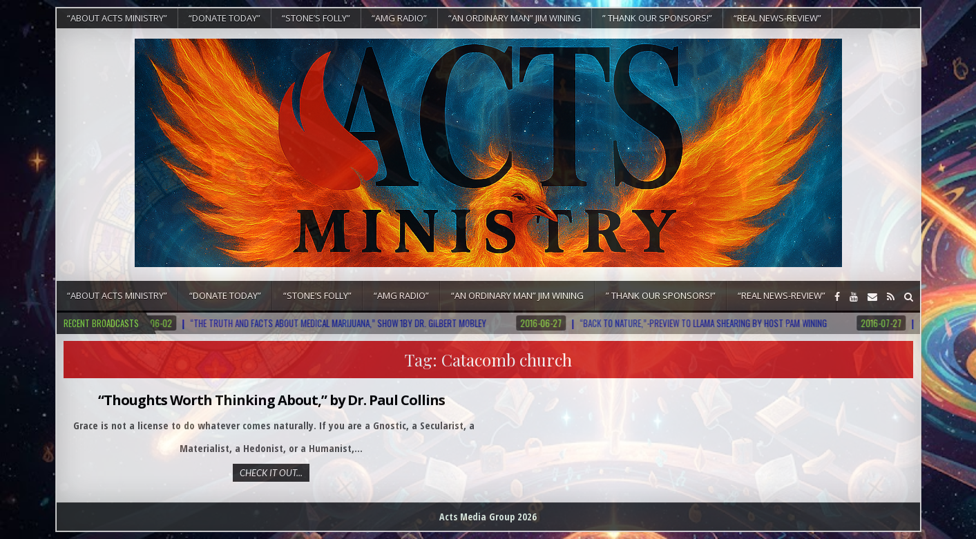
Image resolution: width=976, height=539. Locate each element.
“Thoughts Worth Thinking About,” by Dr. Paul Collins (271, 400)
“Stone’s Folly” (316, 18)
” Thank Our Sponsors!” (657, 18)
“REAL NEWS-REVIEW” (777, 18)
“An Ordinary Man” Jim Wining (514, 18)
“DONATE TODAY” (224, 18)
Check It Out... (271, 472)
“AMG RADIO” (399, 18)
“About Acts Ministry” (117, 18)
